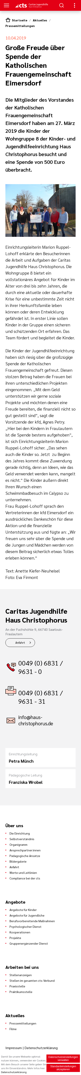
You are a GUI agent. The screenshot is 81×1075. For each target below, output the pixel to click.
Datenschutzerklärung (41, 1047)
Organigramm (18, 844)
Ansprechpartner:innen (25, 850)
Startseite (19, 20)
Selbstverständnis (22, 839)
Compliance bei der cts (25, 878)
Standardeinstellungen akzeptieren (63, 1068)
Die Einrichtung (20, 833)
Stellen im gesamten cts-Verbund (32, 980)
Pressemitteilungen (20, 26)
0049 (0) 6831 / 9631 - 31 (40, 696)
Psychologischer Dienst (25, 926)
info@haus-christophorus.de (35, 720)
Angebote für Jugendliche (27, 915)
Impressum (14, 1047)
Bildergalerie (18, 861)
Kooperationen (20, 932)
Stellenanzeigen (21, 975)
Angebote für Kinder (23, 910)
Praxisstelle (17, 986)
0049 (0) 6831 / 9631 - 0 (40, 667)
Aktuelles (40, 20)
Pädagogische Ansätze (25, 856)
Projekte (15, 938)
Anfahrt (20, 642)
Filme (13, 1029)
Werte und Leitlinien (23, 872)
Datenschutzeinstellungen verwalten (63, 1059)
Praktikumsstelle (21, 992)
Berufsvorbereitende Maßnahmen (32, 921)
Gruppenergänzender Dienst (29, 943)
